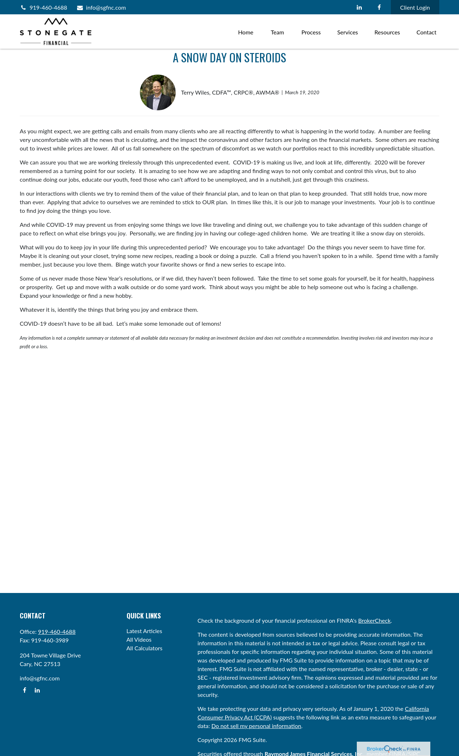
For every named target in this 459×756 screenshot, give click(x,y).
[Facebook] (379, 7)
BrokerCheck (374, 620)
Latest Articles (144, 630)
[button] (245, 31)
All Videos (139, 639)
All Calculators (145, 648)
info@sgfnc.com (101, 7)
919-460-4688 (43, 7)
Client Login (415, 7)
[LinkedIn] (359, 7)
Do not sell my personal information (256, 725)
